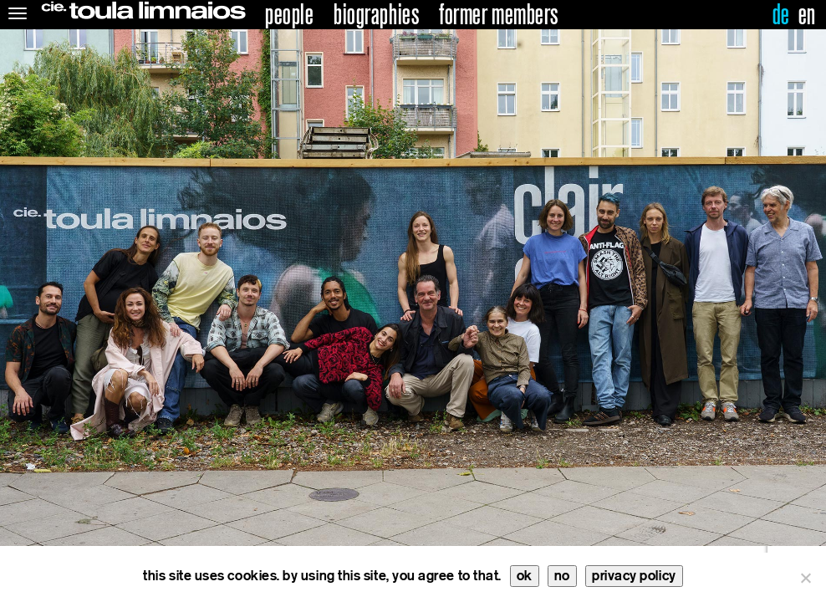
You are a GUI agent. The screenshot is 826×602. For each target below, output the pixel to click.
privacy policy (634, 576)
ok (525, 576)
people (289, 15)
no (562, 576)
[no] (805, 577)
